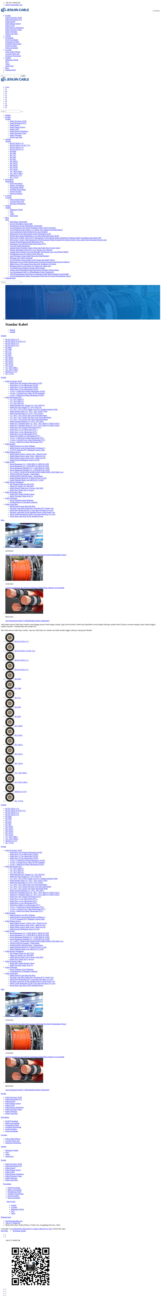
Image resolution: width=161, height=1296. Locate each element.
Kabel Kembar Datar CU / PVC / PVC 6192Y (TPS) (28, 409)
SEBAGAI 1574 (16, 173)
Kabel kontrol (10, 22)
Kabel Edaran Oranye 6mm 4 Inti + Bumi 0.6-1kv (28, 456)
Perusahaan (9, 38)
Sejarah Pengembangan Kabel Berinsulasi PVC (27, 240)
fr (6, 87)
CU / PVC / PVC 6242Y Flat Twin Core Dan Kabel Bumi (30, 415)
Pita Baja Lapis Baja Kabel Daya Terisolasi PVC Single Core (32, 506)
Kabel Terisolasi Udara (13, 30)
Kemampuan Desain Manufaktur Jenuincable (26, 224)
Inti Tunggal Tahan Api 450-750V (22, 482)
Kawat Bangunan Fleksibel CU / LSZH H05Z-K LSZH (29, 466)
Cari (23, 76)
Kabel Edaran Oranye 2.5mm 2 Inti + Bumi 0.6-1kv (28, 452)
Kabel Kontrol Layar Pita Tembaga (22, 444)
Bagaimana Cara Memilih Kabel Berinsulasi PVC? (28, 242)
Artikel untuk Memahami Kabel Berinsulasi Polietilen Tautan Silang (34, 268)
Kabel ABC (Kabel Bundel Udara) (22, 492)
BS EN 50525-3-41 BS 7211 (20, 143)
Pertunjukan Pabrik (12, 42)
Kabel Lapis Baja (11, 34)
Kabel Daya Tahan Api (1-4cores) (22, 488)
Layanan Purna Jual (12, 54)
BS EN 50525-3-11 (17, 147)
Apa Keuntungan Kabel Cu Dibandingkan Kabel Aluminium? (32, 270)
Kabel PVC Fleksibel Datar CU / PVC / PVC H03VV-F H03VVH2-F (35, 421)
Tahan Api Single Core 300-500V (22, 484)
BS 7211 (13, 153)
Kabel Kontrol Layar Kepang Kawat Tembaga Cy (27, 446)
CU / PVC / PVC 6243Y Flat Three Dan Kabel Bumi (29, 417)
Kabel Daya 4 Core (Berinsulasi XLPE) (24, 387)
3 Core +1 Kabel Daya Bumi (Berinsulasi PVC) (27, 436)
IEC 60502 (14, 159)
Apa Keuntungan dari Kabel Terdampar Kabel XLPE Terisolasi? (33, 226)
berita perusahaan (11, 48)
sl (6, 105)
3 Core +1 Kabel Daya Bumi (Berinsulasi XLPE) (27, 389)
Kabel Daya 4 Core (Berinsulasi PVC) (23, 432)
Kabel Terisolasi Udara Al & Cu (21, 494)
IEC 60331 (14, 161)
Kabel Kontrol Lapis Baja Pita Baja (22, 504)
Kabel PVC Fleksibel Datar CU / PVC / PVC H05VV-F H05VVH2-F (35, 423)
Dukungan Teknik (11, 60)
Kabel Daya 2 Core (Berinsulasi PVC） (24, 428)
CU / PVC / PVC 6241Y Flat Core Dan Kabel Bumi (28, 413)
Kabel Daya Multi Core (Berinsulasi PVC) (25, 434)
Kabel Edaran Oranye (13, 24)
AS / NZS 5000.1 (16, 169)
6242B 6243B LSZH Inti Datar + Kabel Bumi (26, 474)
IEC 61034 (14, 167)
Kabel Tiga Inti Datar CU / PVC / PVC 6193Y (26, 411)
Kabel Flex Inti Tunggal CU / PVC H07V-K (25, 405)
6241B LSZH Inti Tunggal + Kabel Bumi (24, 472)
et (6, 101)
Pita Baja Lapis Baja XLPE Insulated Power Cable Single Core (32, 510)
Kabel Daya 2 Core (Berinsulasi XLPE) (24, 383)
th (6, 95)
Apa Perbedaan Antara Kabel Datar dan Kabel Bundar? (29, 254)
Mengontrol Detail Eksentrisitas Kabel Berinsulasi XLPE (30, 232)
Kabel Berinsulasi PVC (13, 20)
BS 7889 (13, 151)
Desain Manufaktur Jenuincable (21, 222)
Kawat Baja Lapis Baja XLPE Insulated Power (26, 514)
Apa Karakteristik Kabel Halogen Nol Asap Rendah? (29, 230)
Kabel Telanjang (11, 32)
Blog (7, 68)
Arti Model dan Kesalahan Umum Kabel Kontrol (27, 266)
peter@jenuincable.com (13, 5)
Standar (8, 36)
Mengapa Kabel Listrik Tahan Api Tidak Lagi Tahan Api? (30, 264)
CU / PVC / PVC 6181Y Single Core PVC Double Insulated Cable (34, 407)
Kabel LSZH (10, 26)
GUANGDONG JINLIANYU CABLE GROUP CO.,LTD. (31, 1227)
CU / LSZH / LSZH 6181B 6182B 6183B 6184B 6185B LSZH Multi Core (36, 470)
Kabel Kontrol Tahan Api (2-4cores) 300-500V (26, 486)
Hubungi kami (10, 70)
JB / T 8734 (14, 175)
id (6, 99)
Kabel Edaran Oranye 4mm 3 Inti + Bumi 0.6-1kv (28, 454)
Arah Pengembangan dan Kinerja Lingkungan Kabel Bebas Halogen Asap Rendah (39, 272)
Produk (8, 16)
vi (6, 93)
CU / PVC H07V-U (17, 399)
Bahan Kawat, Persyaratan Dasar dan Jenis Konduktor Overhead (33, 262)
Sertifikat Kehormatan (13, 44)
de (6, 89)
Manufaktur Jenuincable (18, 220)
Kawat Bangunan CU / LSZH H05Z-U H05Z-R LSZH (29, 462)
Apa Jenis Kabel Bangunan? (20, 244)
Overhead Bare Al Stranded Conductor (24, 500)
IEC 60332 (14, 163)
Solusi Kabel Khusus (12, 52)
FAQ (7, 62)
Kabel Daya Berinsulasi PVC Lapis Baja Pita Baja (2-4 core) (31, 508)
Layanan (8, 50)
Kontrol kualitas (11, 46)
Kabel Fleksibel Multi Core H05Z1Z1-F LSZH (26, 478)
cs (6, 97)
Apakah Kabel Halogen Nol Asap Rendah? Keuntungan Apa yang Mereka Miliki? (39, 250)
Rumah (8, 113)
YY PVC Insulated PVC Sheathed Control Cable (27, 448)
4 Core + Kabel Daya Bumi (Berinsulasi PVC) (26, 440)
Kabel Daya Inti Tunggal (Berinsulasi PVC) (25, 425)
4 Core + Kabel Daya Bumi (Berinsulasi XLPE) (27, 393)
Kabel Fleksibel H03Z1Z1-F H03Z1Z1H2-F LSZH (28, 476)
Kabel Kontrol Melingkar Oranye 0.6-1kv (25, 458)
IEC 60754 (14, 165)
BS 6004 (13, 149)
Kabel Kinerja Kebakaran (14, 28)
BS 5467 (13, 157)
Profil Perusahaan (11, 40)
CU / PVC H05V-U (17, 397)
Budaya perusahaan (17, 183)
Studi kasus (9, 66)
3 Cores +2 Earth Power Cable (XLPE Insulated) (27, 391)
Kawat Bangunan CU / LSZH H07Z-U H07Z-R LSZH (29, 464)
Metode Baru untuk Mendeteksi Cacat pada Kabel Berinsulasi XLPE (34, 234)
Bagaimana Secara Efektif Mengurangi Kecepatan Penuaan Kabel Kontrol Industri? (40, 260)
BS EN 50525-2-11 (17, 145)
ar (6, 91)
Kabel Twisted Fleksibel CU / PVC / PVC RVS (27, 419)
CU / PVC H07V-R (17, 401)
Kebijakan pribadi (19, 1229)
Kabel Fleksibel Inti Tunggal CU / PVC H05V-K (27, 403)
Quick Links (10, 1199)
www (7, 85)
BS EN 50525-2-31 (17, 141)
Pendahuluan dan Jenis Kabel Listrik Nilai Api (26, 252)
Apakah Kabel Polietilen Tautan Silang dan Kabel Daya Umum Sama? (35, 246)
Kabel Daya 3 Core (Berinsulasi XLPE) (24, 385)
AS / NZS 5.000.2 (16, 171)
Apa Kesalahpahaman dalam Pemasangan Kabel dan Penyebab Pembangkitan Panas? (40, 274)
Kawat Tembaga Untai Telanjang (21, 498)
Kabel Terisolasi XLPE (13, 18)
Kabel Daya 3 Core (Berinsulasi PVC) (23, 430)
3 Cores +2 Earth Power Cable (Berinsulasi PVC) (27, 438)
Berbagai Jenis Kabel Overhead (21, 256)
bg (6, 103)
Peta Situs (4, 1229)
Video (7, 64)
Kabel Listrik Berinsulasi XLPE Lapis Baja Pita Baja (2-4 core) (32, 512)
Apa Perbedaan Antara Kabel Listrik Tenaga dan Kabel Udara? (32, 258)
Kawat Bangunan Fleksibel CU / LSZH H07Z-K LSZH (29, 468)
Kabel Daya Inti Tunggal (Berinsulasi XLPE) (26, 381)
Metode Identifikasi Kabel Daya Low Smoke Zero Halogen (31, 248)
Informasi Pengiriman (13, 56)
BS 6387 (13, 155)
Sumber (8, 58)
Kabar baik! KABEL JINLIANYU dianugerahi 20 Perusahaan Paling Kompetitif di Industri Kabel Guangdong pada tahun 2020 (55, 236)
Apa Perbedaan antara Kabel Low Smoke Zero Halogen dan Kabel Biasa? (36, 228)
